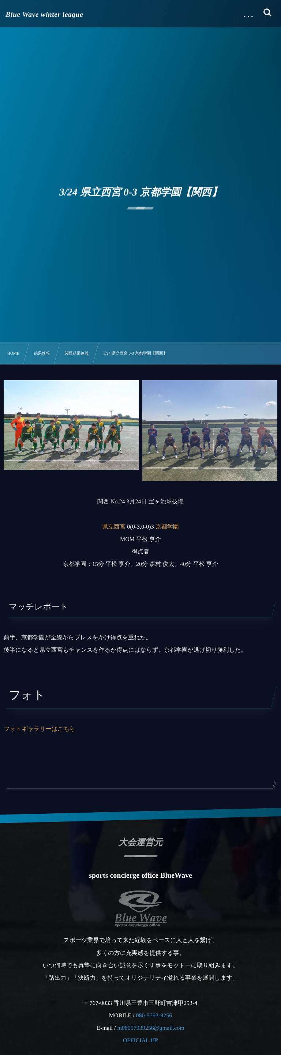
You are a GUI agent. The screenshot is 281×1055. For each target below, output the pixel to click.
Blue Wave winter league (44, 14)
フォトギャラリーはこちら (39, 729)
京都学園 (167, 527)
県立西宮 (113, 527)
